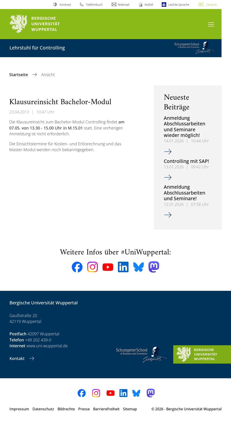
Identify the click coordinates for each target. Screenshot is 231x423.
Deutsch (211, 4)
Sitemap (130, 409)
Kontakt (17, 358)
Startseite (19, 74)
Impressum (19, 409)
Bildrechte (66, 409)
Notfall (149, 4)
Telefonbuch (94, 4)
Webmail (123, 4)
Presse (84, 409)
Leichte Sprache (178, 4)
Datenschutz (43, 409)
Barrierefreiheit (106, 409)
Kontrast (65, 4)
